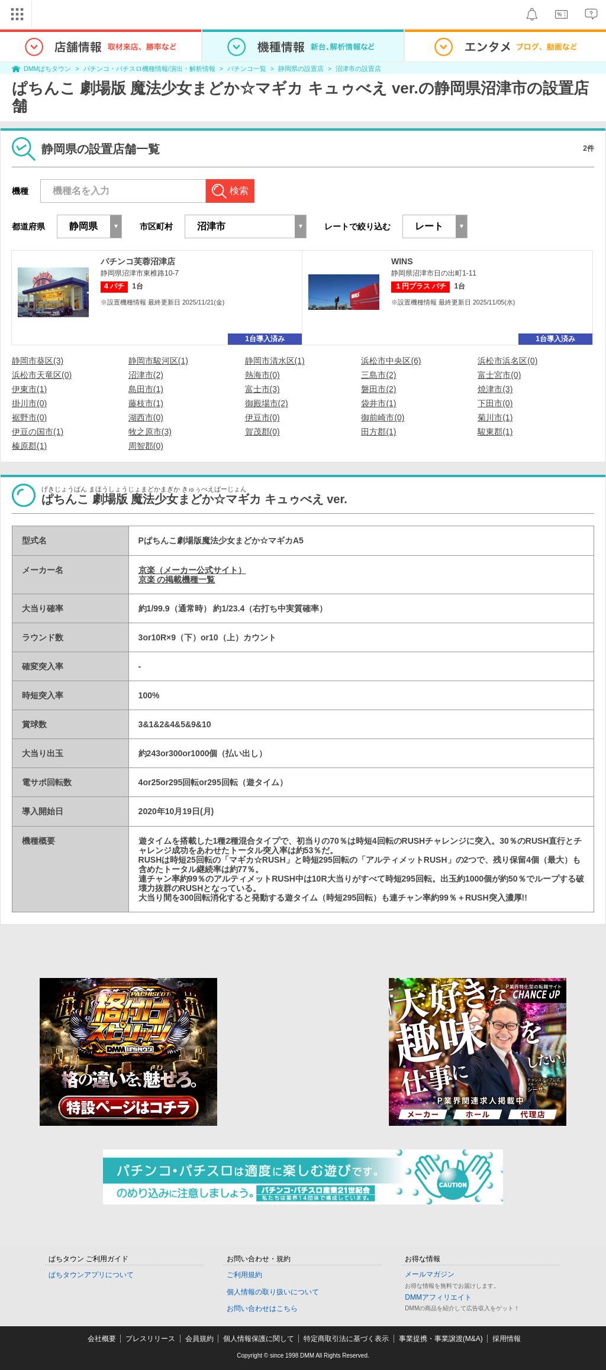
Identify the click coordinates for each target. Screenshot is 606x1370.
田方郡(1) (378, 431)
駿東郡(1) (495, 431)
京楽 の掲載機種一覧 (176, 579)
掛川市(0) (29, 403)
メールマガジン (429, 1274)
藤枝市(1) (145, 403)
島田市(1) (145, 389)
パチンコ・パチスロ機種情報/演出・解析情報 (149, 68)
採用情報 (506, 1339)
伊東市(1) (29, 389)
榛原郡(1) (29, 446)
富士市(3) (262, 389)
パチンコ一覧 (246, 68)
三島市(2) (378, 375)
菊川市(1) (495, 417)
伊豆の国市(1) (37, 431)
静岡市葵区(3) (37, 361)
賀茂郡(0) (262, 431)
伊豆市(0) (262, 417)
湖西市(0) (145, 417)
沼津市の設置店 (358, 68)
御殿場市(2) (266, 403)
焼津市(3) (495, 389)
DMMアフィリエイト (438, 1297)
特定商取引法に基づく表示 (346, 1339)
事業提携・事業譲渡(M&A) (441, 1339)
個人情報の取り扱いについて (273, 1292)
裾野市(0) (29, 417)
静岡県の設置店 (301, 68)
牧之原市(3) (150, 431)
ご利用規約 (244, 1275)
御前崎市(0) (382, 417)
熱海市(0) (262, 375)
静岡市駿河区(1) (158, 361)
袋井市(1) (378, 403)
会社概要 (102, 1339)
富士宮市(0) (499, 375)
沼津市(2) (145, 375)
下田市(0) (495, 403)
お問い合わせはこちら (262, 1308)
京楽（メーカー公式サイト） (192, 570)
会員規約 (199, 1339)
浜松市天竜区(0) (42, 375)
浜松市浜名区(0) (507, 361)
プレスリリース (150, 1339)
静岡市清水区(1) (275, 361)
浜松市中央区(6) (391, 361)
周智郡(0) (145, 446)
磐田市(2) (378, 389)
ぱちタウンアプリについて (91, 1275)
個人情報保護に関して (258, 1339)
